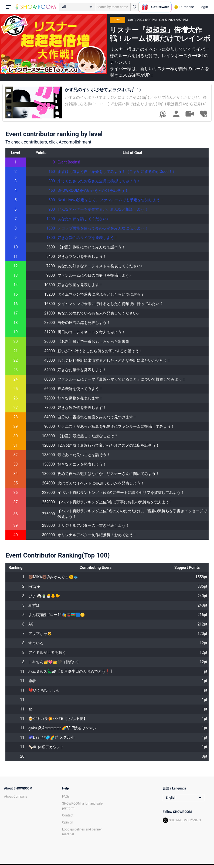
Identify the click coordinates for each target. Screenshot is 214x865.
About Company (15, 796)
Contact (67, 815)
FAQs (66, 796)
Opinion (67, 822)
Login (203, 7)
